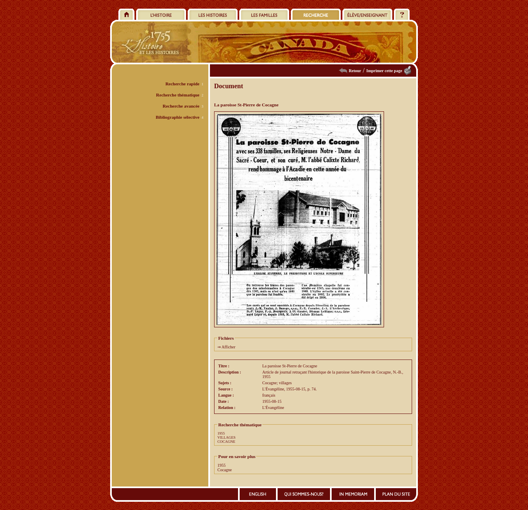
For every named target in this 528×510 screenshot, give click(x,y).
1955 (221, 433)
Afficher (229, 347)
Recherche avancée (181, 105)
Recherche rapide (182, 83)
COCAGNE (226, 441)
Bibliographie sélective (177, 117)
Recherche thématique (177, 94)
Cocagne (224, 470)
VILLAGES (226, 437)
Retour (355, 70)
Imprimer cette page (384, 70)
